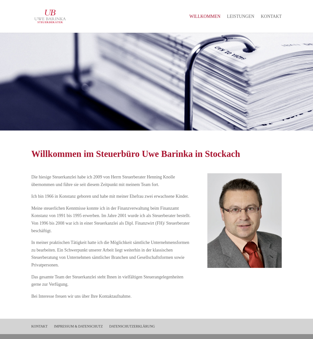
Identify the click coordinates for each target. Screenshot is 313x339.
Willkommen (204, 17)
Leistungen (240, 17)
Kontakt (271, 17)
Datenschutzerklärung (132, 326)
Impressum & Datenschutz (78, 326)
